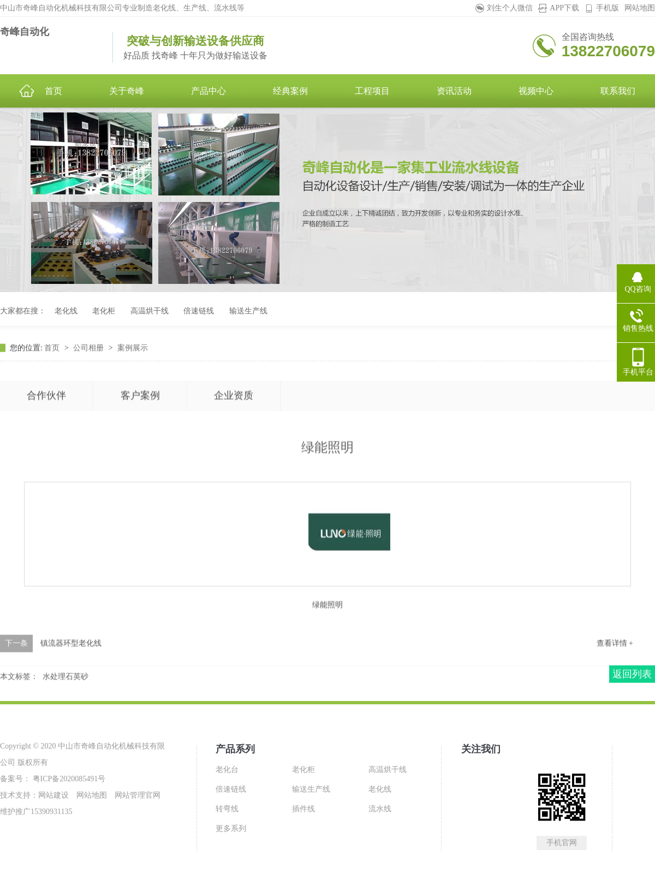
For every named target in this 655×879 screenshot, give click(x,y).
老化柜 (103, 311)
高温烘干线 (149, 311)
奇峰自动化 (24, 31)
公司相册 (89, 380)
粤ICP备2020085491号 (68, 779)
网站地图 (639, 8)
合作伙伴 (46, 459)
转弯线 (227, 809)
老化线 (66, 311)
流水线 (379, 809)
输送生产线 (248, 311)
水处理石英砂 (65, 708)
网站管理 (130, 795)
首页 (53, 380)
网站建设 (53, 795)
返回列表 (632, 705)
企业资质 (233, 459)
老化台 (227, 769)
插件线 (303, 809)
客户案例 (140, 459)
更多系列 (231, 828)
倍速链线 (198, 311)
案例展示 (132, 380)
